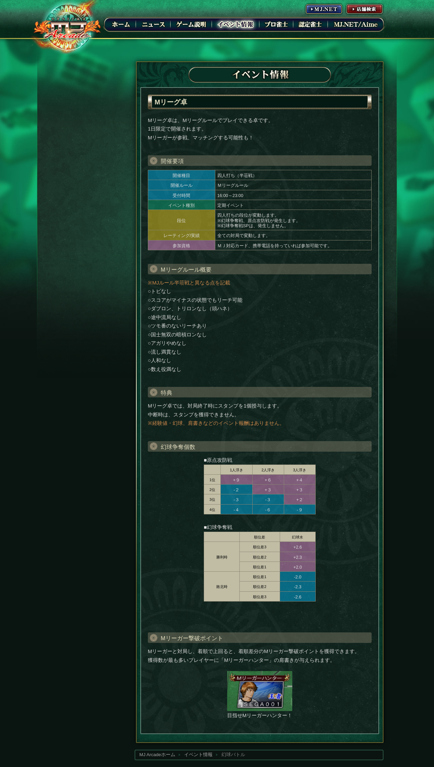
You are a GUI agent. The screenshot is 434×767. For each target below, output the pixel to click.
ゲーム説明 (191, 24)
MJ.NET (323, 9)
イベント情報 (235, 24)
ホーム (121, 24)
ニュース (153, 24)
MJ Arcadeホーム (157, 754)
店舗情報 (364, 9)
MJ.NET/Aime (355, 24)
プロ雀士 (276, 24)
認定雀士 (310, 24)
